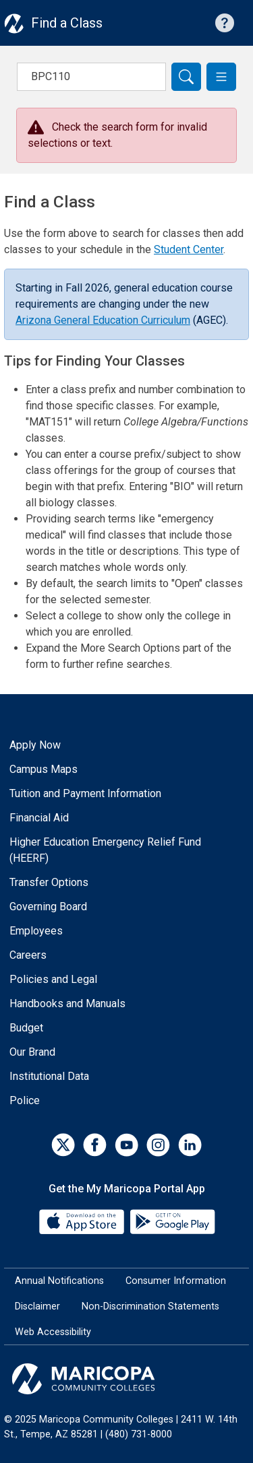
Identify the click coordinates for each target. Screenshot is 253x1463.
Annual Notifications (59, 1281)
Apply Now (35, 745)
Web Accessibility (53, 1332)
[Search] (186, 77)
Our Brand (32, 1052)
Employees (36, 930)
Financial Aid (39, 817)
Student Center (188, 249)
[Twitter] (63, 1145)
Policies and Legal (53, 979)
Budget (26, 1027)
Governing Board (48, 906)
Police (24, 1100)
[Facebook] (95, 1145)
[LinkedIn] (190, 1145)
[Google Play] (172, 1221)
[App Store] (83, 1221)
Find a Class (67, 23)
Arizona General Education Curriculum (103, 320)
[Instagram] (158, 1145)
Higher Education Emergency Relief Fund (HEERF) (105, 850)
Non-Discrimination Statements (150, 1306)
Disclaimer (37, 1306)
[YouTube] (126, 1145)
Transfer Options (48, 882)
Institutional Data (49, 1076)
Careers (28, 955)
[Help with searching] (224, 23)
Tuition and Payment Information (85, 793)
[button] (221, 77)
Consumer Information (175, 1281)
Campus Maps (43, 769)
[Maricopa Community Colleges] (126, 1378)
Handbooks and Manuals (67, 1003)
